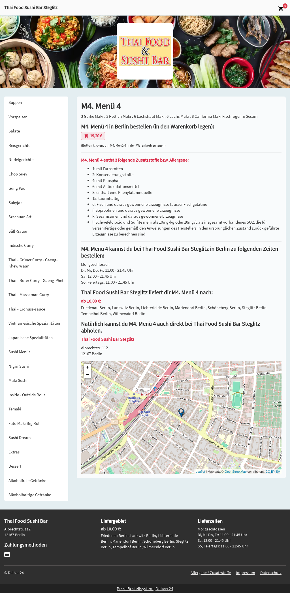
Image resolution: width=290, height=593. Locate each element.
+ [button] (87, 367)
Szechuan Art (19, 216)
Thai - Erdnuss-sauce (26, 309)
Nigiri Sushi (18, 366)
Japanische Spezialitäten (30, 337)
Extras (14, 452)
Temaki (14, 409)
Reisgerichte (19, 145)
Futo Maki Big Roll (24, 423)
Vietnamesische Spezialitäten (34, 323)
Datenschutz (271, 572)
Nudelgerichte (20, 159)
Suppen (15, 102)
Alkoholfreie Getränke (27, 480)
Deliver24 (164, 588)
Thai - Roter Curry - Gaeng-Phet (35, 280)
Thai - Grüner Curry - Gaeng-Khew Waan (33, 263)
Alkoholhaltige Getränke (29, 494)
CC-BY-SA (272, 471)
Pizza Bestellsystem (135, 588)
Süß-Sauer (17, 231)
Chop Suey (17, 174)
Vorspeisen (17, 116)
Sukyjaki (16, 202)
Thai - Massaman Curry (28, 294)
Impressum (245, 572)
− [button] (87, 374)
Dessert (14, 466)
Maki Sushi (17, 380)
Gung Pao (16, 188)
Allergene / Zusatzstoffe (211, 572)
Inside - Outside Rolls (26, 394)
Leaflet (200, 471)
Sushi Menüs (19, 351)
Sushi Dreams (20, 437)
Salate (14, 131)
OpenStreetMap (236, 471)
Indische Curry (21, 245)
